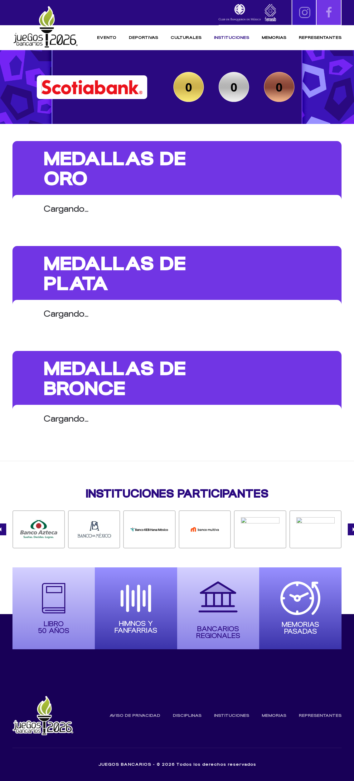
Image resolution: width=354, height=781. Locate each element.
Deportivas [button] (143, 37)
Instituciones (231, 37)
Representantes (320, 37)
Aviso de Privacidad (134, 715)
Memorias (274, 715)
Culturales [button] (186, 37)
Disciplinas (187, 715)
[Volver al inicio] (45, 27)
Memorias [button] (274, 37)
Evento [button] (106, 37)
